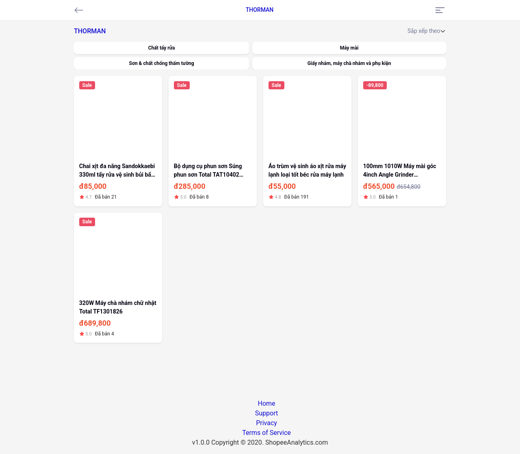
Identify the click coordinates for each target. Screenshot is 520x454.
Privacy (266, 423)
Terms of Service (266, 433)
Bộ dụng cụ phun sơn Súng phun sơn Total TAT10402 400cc (208, 171)
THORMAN (260, 9)
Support (266, 413)
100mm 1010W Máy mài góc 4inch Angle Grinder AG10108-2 (399, 171)
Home (266, 403)
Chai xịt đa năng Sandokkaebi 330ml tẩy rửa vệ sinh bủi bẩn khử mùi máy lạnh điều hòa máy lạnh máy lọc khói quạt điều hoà (117, 171)
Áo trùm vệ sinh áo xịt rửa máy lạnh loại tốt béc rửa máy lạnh (307, 170)
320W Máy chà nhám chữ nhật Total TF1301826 (117, 307)
